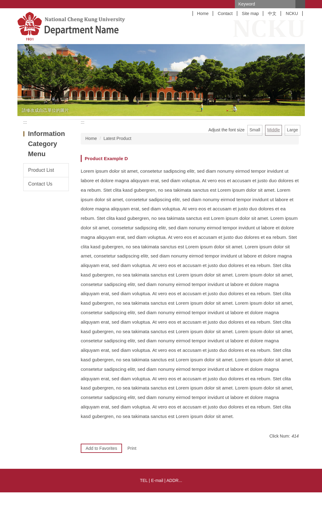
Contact (225, 13)
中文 (272, 13)
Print (132, 448)
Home (203, 13)
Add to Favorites (101, 448)
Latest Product (117, 138)
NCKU (292, 13)
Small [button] (255, 129)
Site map (250, 13)
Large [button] (292, 129)
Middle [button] (273, 129)
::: (25, 122)
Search (300, 4)
